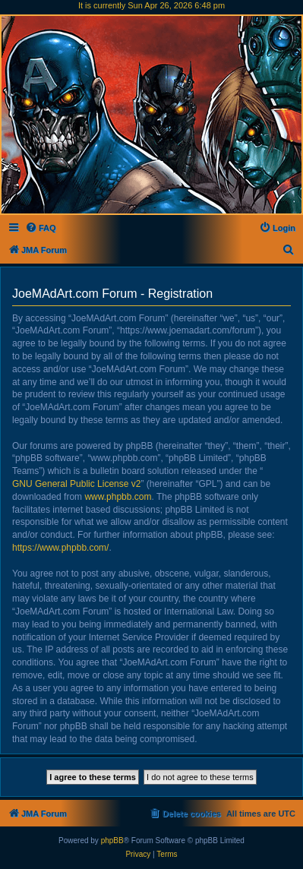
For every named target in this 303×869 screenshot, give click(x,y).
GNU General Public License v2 (76, 484)
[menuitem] (40, 228)
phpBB (112, 840)
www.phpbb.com (117, 496)
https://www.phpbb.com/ (60, 547)
